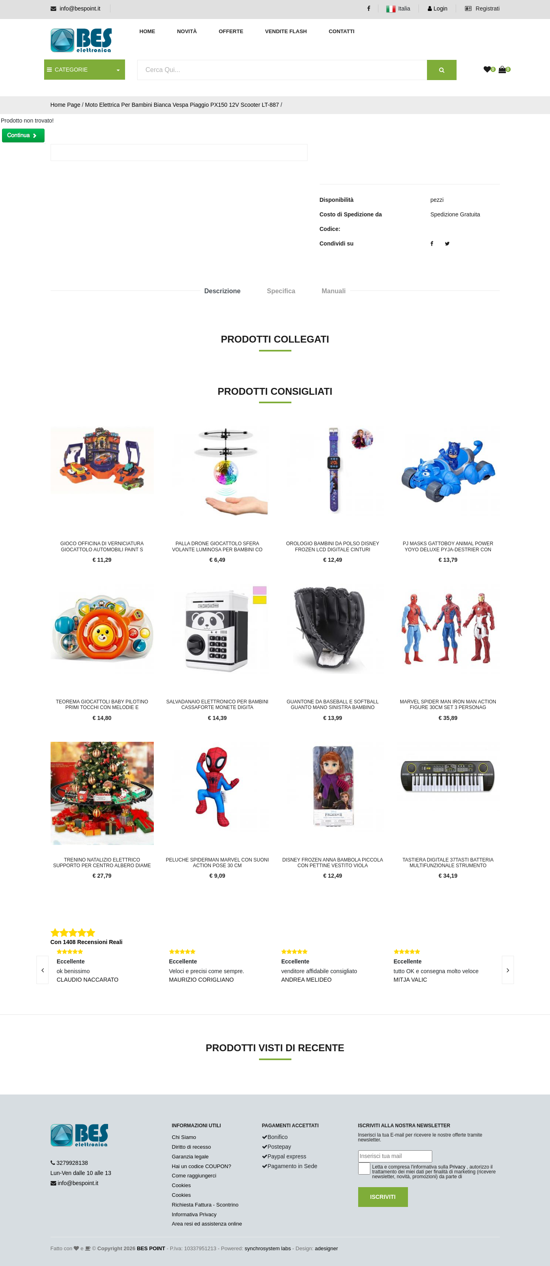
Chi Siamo (184, 1137)
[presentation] (42, 970)
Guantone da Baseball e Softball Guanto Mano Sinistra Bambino (332, 704)
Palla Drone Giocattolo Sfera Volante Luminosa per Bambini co (217, 546)
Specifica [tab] (281, 291)
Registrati (482, 8)
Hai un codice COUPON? (201, 1166)
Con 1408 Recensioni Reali (87, 942)
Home (147, 31)
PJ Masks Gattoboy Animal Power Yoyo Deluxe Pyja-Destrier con (448, 546)
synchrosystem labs (268, 1248)
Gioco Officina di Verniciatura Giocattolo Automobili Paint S (102, 546)
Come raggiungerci (194, 1176)
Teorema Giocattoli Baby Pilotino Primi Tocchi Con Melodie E (102, 704)
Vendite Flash (286, 31)
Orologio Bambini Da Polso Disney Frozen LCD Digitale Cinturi (332, 546)
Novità (187, 31)
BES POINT (151, 1248)
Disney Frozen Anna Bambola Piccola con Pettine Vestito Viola (332, 862)
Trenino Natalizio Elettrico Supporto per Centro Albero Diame (102, 862)
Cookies (181, 1185)
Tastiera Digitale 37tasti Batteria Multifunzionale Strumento (447, 862)
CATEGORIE (67, 69)
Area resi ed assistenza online (207, 1224)
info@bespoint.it (79, 8)
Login (437, 8)
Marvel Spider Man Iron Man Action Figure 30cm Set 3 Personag (448, 704)
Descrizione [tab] (222, 291)
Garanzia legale (190, 1157)
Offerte (231, 31)
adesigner (326, 1248)
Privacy (457, 1167)
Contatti (342, 31)
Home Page (66, 105)
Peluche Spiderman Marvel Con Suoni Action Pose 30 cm (217, 862)
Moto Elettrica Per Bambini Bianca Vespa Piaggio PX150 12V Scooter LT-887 (182, 105)
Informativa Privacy (194, 1214)
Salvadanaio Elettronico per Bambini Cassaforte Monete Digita (217, 704)
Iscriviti (383, 1197)
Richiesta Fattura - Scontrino (205, 1205)
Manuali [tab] (334, 291)
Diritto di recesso (191, 1147)
